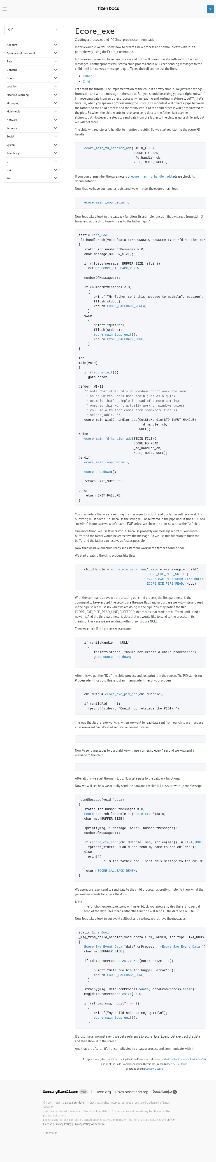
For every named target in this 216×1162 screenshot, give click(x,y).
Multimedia (32, 111)
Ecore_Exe (146, 103)
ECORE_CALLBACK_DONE (125, 339)
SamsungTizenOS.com (60, 1092)
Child (86, 81)
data (145, 989)
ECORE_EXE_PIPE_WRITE (166, 574)
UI (32, 161)
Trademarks (50, 1133)
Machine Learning (32, 95)
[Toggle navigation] (4, 9)
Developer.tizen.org (131, 1092)
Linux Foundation (75, 1103)
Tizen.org (103, 1092)
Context (32, 78)
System (32, 145)
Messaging (32, 103)
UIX (32, 170)
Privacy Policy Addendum (89, 1124)
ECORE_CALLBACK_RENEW (120, 268)
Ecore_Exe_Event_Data (103, 947)
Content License (154, 1069)
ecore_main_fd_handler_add (108, 148)
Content (32, 70)
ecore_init (103, 373)
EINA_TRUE (193, 842)
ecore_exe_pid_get (121, 694)
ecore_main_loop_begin (104, 203)
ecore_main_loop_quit (113, 335)
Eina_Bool (100, 235)
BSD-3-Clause (179, 1064)
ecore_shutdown (97, 472)
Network (32, 120)
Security (32, 128)
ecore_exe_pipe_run (128, 569)
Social (32, 136)
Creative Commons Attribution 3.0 (187, 1059)
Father (87, 76)
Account (32, 45)
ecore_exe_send (105, 842)
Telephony (32, 153)
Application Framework (32, 53)
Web (32, 178)
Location (32, 86)
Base (32, 61)
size (128, 961)
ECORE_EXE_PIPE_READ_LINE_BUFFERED (178, 579)
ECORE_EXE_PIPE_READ (165, 584)
